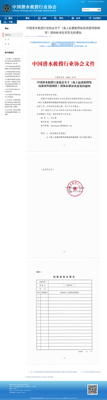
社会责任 (97, 18)
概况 (10, 18)
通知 (27, 18)
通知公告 (15, 23)
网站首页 (5, 23)
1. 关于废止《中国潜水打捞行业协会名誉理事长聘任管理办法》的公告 (12, 61)
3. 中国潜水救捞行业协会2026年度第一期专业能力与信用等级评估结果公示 (12, 74)
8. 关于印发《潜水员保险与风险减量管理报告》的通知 (12, 112)
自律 (44, 18)
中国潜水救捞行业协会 (42, 36)
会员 (78, 18)
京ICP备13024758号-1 (23, 384)
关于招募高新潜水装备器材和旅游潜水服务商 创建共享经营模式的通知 (55, 372)
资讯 (61, 18)
